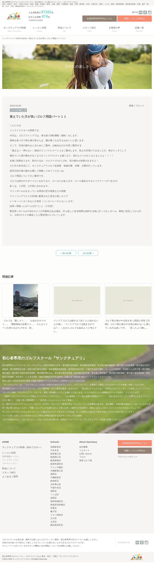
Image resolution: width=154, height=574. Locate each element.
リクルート (84, 450)
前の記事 (66, 253)
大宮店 (53, 521)
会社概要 (83, 447)
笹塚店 (53, 508)
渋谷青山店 (55, 484)
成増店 (53, 498)
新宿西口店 (55, 457)
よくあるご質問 (10, 476)
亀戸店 (53, 511)
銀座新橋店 (55, 460)
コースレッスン (9, 463)
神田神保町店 (56, 501)
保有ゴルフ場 (85, 460)
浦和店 (53, 491)
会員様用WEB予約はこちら (99, 18)
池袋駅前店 (55, 447)
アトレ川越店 (56, 467)
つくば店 (54, 494)
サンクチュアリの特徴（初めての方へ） (22, 447)
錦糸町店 (54, 481)
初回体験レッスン (10, 456)
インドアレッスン (10, 460)
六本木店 (54, 450)
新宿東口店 (55, 454)
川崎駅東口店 (56, 471)
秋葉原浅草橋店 (57, 504)
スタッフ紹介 (9, 472)
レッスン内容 (9, 452)
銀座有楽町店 (56, 464)
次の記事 (87, 253)
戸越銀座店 (55, 477)
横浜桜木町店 (56, 525)
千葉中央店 (55, 488)
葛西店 (53, 474)
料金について (9, 468)
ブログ (82, 457)
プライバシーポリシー (127, 457)
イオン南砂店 (56, 515)
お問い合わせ (85, 454)
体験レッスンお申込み (134, 18)
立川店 (53, 518)
